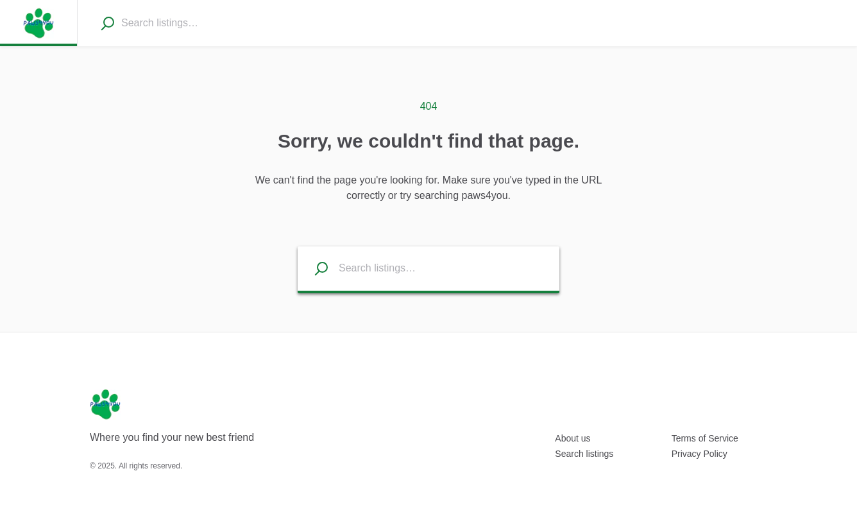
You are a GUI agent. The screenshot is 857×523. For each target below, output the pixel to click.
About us (572, 438)
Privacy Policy (699, 454)
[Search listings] (313, 268)
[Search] (107, 23)
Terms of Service (705, 438)
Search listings (584, 454)
